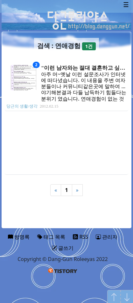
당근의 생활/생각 (22, 106)
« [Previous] (55, 190)
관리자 (106, 236)
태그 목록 (51, 236)
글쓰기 (63, 247)
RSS (80, 236)
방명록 (19, 236)
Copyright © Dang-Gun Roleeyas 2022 (63, 259)
